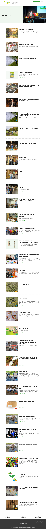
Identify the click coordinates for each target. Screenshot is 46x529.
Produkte (31, 4)
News (24, 4)
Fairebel (27, 4)
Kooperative (41, 4)
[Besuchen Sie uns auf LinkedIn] (41, 522)
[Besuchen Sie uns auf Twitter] (43, 522)
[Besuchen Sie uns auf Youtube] (39, 522)
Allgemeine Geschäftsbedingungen (26, 527)
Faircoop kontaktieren (23, 523)
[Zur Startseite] (6, 3)
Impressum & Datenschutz (19, 527)
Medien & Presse (6, 521)
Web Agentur (31, 527)
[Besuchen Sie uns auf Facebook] (35, 522)
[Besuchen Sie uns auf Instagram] (37, 522)
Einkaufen (36, 4)
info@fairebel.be (23, 521)
